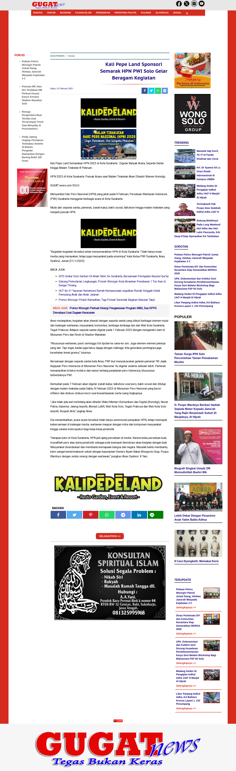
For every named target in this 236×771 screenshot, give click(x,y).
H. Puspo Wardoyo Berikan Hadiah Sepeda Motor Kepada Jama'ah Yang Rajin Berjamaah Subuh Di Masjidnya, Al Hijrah (197, 411)
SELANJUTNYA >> (110, 538)
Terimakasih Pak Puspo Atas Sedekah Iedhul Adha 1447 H (209, 208)
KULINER (146, 12)
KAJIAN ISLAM (83, 12)
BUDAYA (38, 12)
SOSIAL (177, 12)
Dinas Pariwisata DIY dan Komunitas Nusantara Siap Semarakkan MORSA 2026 (195, 270)
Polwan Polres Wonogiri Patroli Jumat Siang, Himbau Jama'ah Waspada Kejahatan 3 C (196, 258)
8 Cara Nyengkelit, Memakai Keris (196, 561)
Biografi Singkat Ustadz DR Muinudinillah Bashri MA (192, 470)
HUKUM (51, 12)
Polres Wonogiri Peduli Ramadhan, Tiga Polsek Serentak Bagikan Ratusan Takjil (107, 301)
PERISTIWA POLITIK (126, 12)
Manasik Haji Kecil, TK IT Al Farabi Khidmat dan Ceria (208, 155)
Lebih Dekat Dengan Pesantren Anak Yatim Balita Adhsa (194, 518)
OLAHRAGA (162, 12)
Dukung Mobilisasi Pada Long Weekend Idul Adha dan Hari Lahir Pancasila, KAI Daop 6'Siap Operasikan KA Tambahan (197, 228)
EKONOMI (65, 12)
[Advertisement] (118, 746)
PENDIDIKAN (103, 12)
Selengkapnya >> (186, 608)
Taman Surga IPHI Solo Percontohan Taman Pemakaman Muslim (196, 358)
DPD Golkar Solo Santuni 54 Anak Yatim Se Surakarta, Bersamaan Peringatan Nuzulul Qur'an (114, 278)
